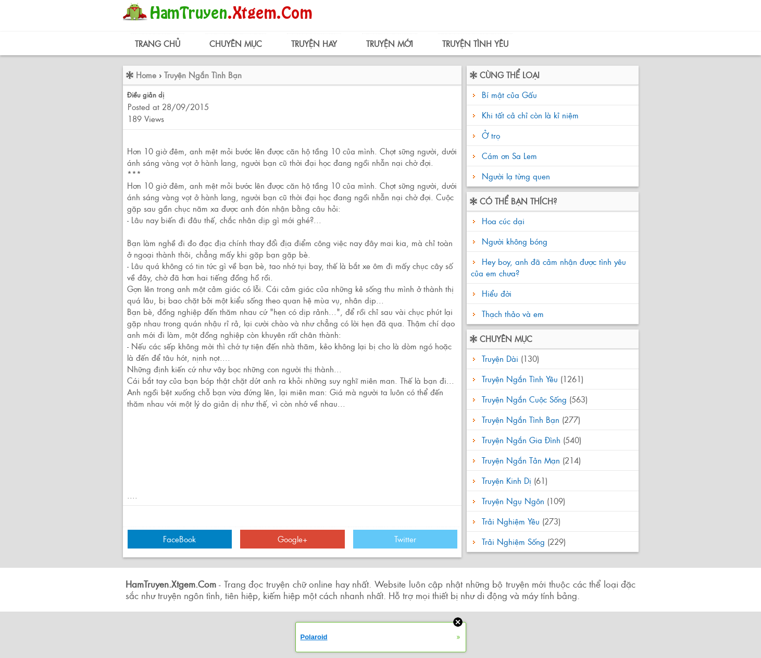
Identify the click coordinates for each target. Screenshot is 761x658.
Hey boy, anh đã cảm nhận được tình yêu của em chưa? (548, 267)
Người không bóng (513, 241)
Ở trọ (491, 135)
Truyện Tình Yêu (475, 44)
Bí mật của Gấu (509, 95)
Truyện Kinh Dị (506, 480)
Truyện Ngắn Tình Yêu (520, 379)
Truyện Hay (314, 44)
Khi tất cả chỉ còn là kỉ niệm (530, 115)
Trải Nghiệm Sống (513, 541)
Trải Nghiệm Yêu (511, 521)
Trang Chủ (157, 44)
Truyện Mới (389, 44)
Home (146, 75)
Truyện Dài (500, 358)
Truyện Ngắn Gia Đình (521, 440)
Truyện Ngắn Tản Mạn (521, 460)
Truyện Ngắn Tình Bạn (203, 75)
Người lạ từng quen (516, 176)
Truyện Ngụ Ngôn (513, 501)
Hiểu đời (495, 293)
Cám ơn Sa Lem (509, 156)
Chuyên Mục (235, 44)
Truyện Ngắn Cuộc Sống (524, 399)
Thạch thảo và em (511, 314)
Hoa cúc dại (502, 221)
